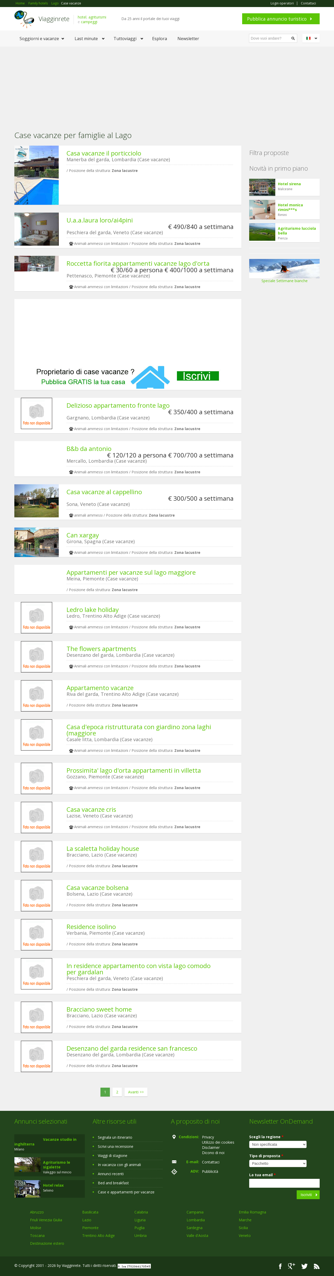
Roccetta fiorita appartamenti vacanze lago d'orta (138, 263)
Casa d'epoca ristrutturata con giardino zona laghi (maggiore (139, 729)
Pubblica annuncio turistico (277, 19)
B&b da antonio (89, 448)
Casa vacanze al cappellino (104, 491)
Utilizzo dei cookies (218, 1142)
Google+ (291, 1266)
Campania (195, 1212)
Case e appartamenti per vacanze (126, 1192)
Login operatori (282, 3)
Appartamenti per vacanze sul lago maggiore (131, 572)
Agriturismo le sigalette (56, 1164)
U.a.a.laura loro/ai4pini (100, 220)
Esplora (159, 38)
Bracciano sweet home (99, 1009)
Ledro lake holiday (93, 609)
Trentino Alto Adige (98, 1235)
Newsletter (188, 38)
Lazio (86, 1219)
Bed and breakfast (113, 1182)
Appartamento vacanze (100, 687)
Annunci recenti (111, 1173)
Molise (35, 1227)
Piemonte (90, 1227)
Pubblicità (210, 1171)
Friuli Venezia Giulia (46, 1219)
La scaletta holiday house (103, 848)
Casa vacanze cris (91, 809)
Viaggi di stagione (112, 1155)
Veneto (245, 1235)
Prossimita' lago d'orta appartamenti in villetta (134, 770)
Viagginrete (54, 18)
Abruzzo (37, 1212)
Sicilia (243, 1227)
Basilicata (90, 1212)
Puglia (139, 1227)
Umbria (140, 1235)
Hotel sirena (289, 183)
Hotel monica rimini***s (290, 207)
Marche (245, 1219)
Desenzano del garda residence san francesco (132, 1048)
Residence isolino (91, 926)
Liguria (140, 1219)
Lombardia (196, 1219)
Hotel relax (53, 1185)
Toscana (37, 1235)
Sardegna (194, 1227)
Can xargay (83, 535)
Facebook (280, 1266)
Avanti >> (136, 1091)
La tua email (262, 1174)
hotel (82, 17)
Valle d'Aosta (197, 1235)
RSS (317, 1266)
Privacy (208, 1137)
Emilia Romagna (252, 1212)
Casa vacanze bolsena (98, 887)
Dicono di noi (213, 1152)
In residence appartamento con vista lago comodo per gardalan (139, 968)
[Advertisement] (167, 85)
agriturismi (97, 17)
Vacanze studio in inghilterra (45, 1142)
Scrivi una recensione (115, 1146)
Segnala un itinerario (115, 1137)
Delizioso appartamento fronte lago (118, 405)
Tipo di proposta (266, 1155)
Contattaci (308, 3)
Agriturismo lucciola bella (297, 231)
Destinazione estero (47, 1243)
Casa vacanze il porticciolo (104, 153)
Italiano (311, 38)
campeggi (89, 21)
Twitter (304, 1266)
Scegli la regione (266, 1136)
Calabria (141, 1212)
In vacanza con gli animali (119, 1164)
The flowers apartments (101, 648)
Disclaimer (211, 1147)
